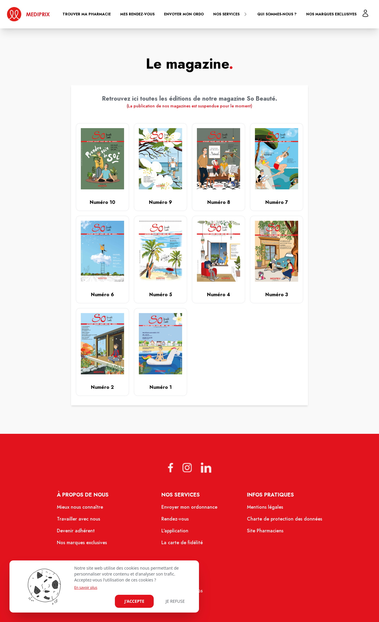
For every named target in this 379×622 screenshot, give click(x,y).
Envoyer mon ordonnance (189, 507)
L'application (174, 530)
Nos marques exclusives (331, 14)
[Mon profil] (365, 13)
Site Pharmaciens (265, 530)
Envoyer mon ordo (184, 14)
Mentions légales (265, 507)
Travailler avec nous (78, 518)
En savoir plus (85, 587)
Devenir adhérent (76, 530)
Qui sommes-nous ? (277, 14)
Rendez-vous (175, 518)
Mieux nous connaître (80, 507)
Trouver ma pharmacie (86, 14)
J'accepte (134, 601)
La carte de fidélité (182, 542)
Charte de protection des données (284, 518)
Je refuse (175, 601)
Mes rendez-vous (137, 14)
